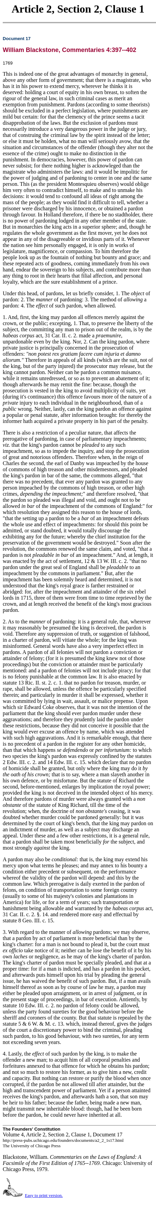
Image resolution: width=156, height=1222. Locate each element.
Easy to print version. (44, 1195)
